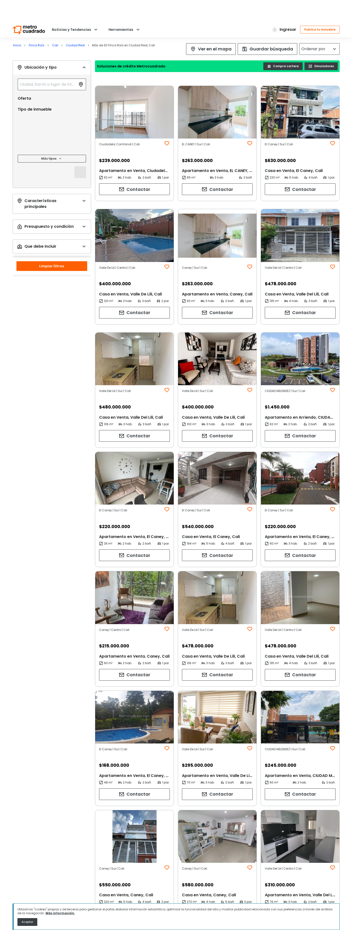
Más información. (60, 913)
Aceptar (27, 922)
